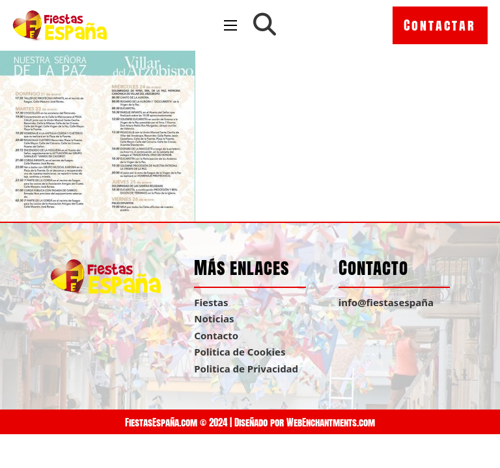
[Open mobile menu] (230, 25)
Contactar (440, 25)
